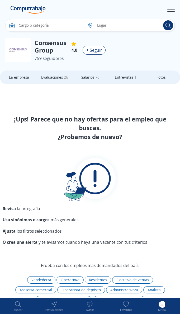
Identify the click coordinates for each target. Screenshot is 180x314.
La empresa (19, 77)
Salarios (90, 77)
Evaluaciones (54, 77)
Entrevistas (125, 77)
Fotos (161, 77)
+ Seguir (94, 50)
